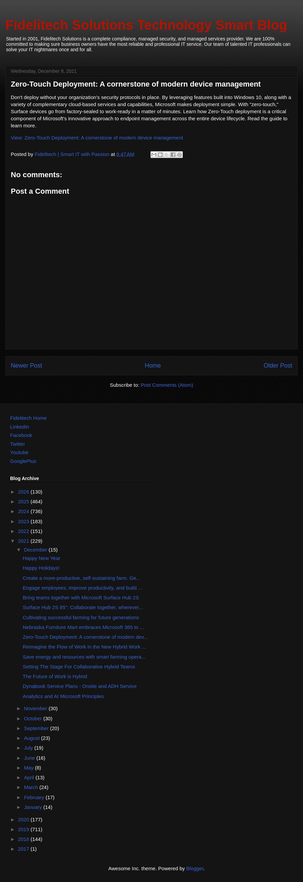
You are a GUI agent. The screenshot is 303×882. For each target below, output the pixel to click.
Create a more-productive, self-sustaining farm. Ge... (81, 578)
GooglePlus (23, 461)
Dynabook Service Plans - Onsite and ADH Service (80, 686)
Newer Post (26, 365)
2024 (24, 511)
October (33, 718)
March (31, 787)
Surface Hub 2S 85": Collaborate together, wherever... (83, 607)
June (30, 758)
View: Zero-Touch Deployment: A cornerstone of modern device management (97, 137)
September (37, 728)
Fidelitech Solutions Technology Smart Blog (146, 25)
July (29, 748)
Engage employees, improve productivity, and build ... (82, 588)
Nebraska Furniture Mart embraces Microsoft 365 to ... (83, 627)
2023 (24, 521)
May (29, 767)
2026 (24, 492)
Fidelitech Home (28, 418)
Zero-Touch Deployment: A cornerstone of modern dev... (85, 637)
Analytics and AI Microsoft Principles (63, 696)
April (29, 777)
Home (153, 365)
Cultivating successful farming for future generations (81, 617)
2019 (24, 829)
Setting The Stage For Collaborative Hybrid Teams (79, 666)
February (34, 797)
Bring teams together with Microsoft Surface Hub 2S (81, 597)
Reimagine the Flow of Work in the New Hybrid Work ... (84, 647)
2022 (24, 531)
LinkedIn (19, 427)
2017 (24, 849)
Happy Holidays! (41, 568)
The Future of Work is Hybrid (55, 676)
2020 (24, 819)
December (36, 550)
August (32, 738)
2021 (24, 541)
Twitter (17, 444)
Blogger (194, 868)
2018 (24, 839)
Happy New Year (42, 558)
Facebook (21, 435)
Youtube (19, 452)
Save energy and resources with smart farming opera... (84, 657)
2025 (24, 501)
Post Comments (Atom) (167, 385)
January (33, 807)
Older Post (278, 365)
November (36, 708)
